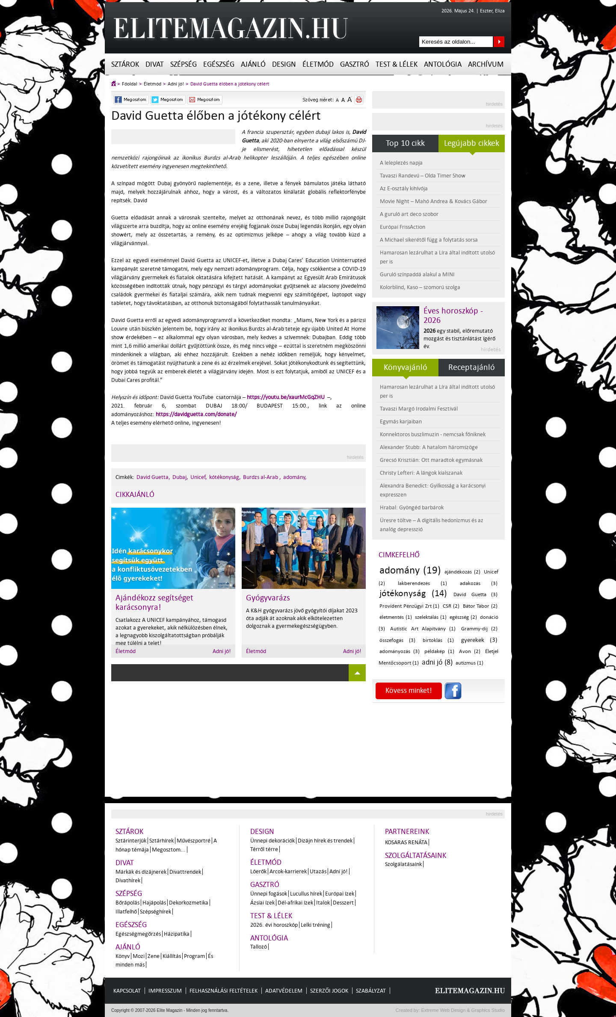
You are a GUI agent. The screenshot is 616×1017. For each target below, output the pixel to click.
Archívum (485, 64)
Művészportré (193, 840)
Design (284, 64)
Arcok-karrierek (288, 871)
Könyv (123, 956)
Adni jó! (176, 84)
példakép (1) (439, 651)
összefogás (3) (397, 640)
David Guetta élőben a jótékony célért (229, 84)
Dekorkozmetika (188, 902)
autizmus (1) (469, 663)
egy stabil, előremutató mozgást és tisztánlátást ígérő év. (459, 338)
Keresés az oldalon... (499, 41)
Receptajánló (471, 367)
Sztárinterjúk (131, 840)
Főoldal (129, 84)
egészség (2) (463, 617)
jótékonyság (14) (413, 593)
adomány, (295, 477)
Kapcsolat (127, 990)
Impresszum (165, 990)
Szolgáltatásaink (415, 855)
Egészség (218, 64)
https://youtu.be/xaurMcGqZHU (286, 397)
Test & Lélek (397, 64)
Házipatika (177, 934)
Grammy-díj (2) (479, 629)
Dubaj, (180, 477)
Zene (154, 956)
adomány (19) (410, 570)
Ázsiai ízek (262, 902)
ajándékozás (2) (462, 572)
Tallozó (258, 946)
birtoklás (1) (438, 640)
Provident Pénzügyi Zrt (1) (409, 606)
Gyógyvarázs (268, 598)
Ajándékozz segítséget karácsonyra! (154, 602)
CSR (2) (451, 606)
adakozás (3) (479, 583)
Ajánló (253, 64)
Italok (323, 902)
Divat (154, 64)
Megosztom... (169, 849)
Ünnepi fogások (268, 893)
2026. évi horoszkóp (274, 925)
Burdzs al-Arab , (262, 477)
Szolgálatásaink (403, 864)
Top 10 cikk (405, 143)
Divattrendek (185, 872)
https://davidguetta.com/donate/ (196, 414)
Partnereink (407, 832)
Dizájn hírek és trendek (325, 840)
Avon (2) (469, 651)
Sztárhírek (161, 840)
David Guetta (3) (475, 594)
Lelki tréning (315, 925)
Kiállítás (172, 956)
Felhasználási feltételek (224, 990)
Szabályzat (371, 990)
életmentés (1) (395, 617)
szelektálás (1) (431, 617)
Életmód (318, 64)
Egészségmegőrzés (138, 934)
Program (194, 956)
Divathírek (128, 880)
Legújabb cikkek (471, 143)
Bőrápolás (127, 902)
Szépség (183, 64)
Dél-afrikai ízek (295, 902)
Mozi (139, 956)
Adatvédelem (283, 990)
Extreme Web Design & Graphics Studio (462, 1010)
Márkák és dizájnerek (141, 872)
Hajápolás (154, 902)
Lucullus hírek (306, 893)
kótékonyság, (225, 477)
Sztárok (125, 64)
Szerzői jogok (329, 990)
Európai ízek (339, 893)
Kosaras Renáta (406, 842)
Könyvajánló (405, 367)
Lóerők (258, 871)
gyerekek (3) (479, 640)
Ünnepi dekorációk (272, 840)
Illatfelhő (126, 911)
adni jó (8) (437, 662)
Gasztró (354, 64)
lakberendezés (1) (422, 583)
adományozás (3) (399, 651)
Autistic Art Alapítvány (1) (423, 629)
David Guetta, (153, 477)
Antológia (443, 64)
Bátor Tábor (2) (480, 606)
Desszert (343, 902)
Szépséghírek (155, 911)
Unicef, (198, 477)
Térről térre (264, 849)
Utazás (318, 871)
